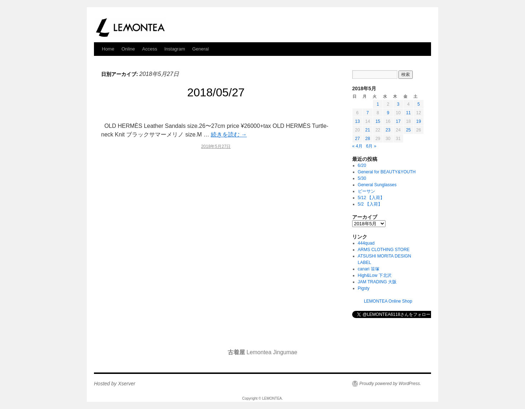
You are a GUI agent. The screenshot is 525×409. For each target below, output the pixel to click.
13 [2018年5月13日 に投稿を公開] (357, 121)
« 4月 (357, 146)
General (200, 49)
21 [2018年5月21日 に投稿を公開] (367, 130)
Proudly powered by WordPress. (390, 383)
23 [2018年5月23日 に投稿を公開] (388, 130)
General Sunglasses (377, 184)
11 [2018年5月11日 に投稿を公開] (408, 112)
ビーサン (366, 191)
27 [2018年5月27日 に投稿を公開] (357, 138)
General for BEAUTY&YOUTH (387, 171)
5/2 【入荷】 (370, 204)
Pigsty (364, 288)
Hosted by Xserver (114, 383)
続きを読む (229, 134)
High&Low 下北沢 (377, 275)
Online (128, 49)
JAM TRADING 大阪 (377, 281)
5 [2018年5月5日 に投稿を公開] (418, 104)
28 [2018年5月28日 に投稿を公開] (367, 138)
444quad (366, 243)
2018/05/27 (216, 92)
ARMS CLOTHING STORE (384, 249)
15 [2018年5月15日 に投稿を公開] (377, 121)
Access (149, 49)
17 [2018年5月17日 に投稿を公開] (398, 121)
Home (108, 49)
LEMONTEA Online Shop (388, 301)
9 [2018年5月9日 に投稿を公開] (388, 112)
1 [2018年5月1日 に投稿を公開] (378, 104)
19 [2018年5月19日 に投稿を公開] (418, 121)
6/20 (362, 165)
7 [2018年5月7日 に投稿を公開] (367, 112)
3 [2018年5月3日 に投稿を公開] (398, 104)
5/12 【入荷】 (371, 197)
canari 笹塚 (368, 268)
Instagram (174, 49)
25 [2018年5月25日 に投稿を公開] (408, 130)
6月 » (371, 146)
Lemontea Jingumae (262, 352)
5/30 (362, 178)
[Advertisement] (216, 217)
